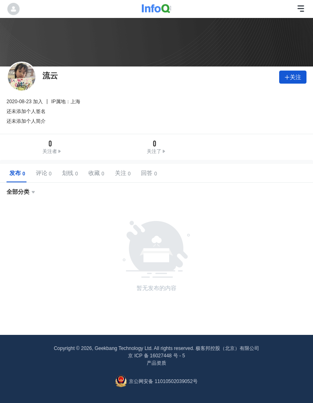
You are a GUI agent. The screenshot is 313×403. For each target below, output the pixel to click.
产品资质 (156, 363)
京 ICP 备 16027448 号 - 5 (156, 356)
